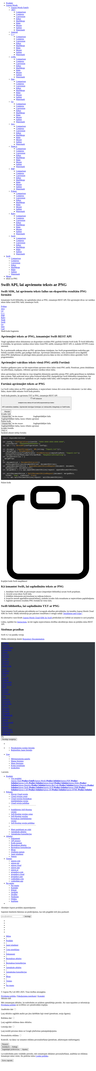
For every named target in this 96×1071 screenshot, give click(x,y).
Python (4, 306)
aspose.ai (14, 878)
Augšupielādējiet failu (42, 416)
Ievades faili (6, 414)
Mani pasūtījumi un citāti (21, 838)
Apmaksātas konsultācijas (21, 842)
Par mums (10, 891)
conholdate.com (17, 887)
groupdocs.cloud (17, 882)
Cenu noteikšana (12, 958)
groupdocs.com (17, 880)
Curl (2, 329)
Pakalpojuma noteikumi (26, 1004)
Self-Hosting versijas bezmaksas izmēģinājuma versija (21, 826)
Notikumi (15, 905)
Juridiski (14, 900)
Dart (2, 327)
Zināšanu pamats (17, 860)
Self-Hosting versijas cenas (22, 822)
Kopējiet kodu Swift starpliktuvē (14, 589)
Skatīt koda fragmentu (10, 331)
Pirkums (9, 800)
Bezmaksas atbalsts (18, 853)
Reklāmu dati (6, 1026)
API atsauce (36, 402)
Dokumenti (15, 847)
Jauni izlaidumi (17, 862)
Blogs (13, 858)
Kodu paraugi (16, 851)
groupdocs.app (17, 885)
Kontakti (14, 896)
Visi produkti (16, 787)
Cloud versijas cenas (19, 805)
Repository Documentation (33, 647)
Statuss (14, 865)
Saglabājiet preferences (11, 1058)
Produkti (9, 784)
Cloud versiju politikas (20, 811)
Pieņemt (5, 1052)
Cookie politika (42, 1064)
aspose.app (15, 876)
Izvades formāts (7, 428)
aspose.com (15, 869)
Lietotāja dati (6, 1035)
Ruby (3, 318)
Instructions (22, 630)
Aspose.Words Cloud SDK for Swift (37, 626)
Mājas (8, 944)
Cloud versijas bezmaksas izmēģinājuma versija (21, 808)
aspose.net (15, 871)
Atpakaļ (25, 1058)
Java (2, 309)
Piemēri (6, 411)
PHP (3, 315)
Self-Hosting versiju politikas (22, 831)
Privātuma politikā (8, 1013)
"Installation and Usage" (72, 622)
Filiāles (14, 907)
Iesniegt (27, 925)
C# (2, 311)
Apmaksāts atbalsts (18, 840)
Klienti (13, 898)
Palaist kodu (6, 421)
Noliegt (14, 1055)
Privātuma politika (8, 1004)
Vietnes (9, 867)
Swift (3, 322)
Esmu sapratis (7, 1069)
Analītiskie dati (7, 1017)
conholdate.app (17, 889)
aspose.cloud (16, 874)
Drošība (14, 903)
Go (2, 324)
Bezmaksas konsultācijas (21, 856)
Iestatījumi (6, 1055)
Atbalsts (9, 844)
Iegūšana (14, 909)
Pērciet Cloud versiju (19, 802)
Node (3, 320)
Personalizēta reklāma (10, 1044)
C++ (3, 313)
